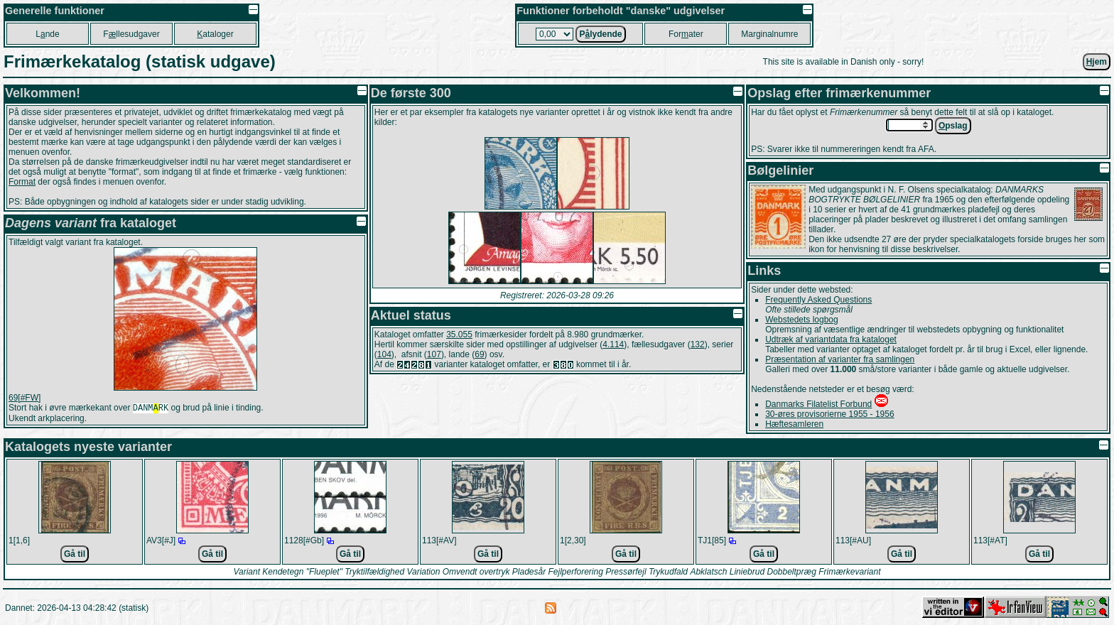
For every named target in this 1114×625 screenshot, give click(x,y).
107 (434, 354)
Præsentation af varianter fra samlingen (839, 359)
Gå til (74, 554)
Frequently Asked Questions (818, 300)
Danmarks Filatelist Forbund (818, 404)
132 (698, 344)
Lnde (47, 34)
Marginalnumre (769, 34)
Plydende (600, 34)
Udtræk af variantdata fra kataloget (831, 339)
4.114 (613, 344)
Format (22, 182)
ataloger (215, 34)
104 (384, 354)
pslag (953, 126)
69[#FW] (24, 398)
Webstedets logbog (801, 320)
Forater (686, 34)
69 (479, 354)
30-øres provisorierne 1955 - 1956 (829, 414)
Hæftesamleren (794, 424)
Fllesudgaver (131, 34)
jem (1096, 62)
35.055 (459, 334)
